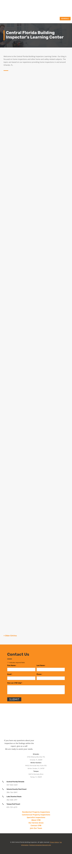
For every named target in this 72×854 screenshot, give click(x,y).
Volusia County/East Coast (16, 789)
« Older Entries (10, 635)
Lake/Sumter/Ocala (14, 796)
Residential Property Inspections (36, 812)
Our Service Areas (36, 823)
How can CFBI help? (15, 683)
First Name (11, 665)
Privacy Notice (54, 842)
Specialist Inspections (36, 817)
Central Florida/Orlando (15, 782)
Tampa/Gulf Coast (13, 804)
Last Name (41, 665)
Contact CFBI (36, 825)
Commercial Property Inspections (36, 815)
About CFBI (36, 820)
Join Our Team (36, 828)
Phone (39, 674)
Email (9, 674)
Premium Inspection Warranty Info (40, 845)
